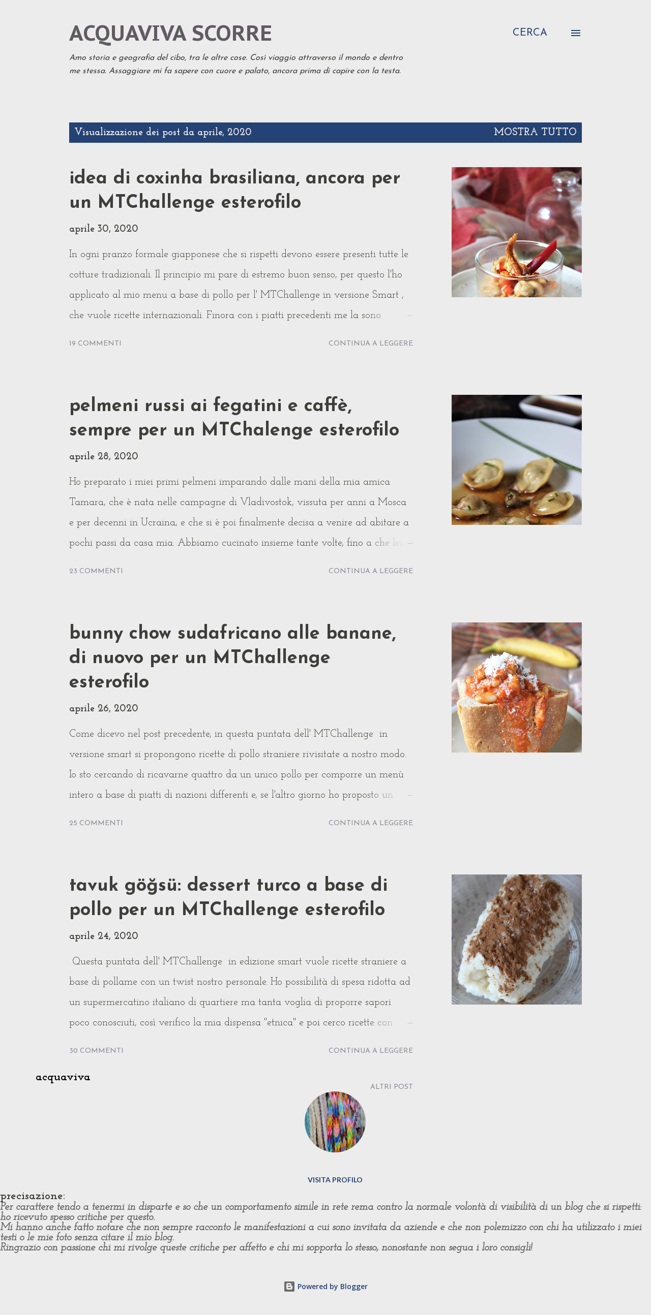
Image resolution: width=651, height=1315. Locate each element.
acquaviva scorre (170, 33)
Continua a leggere (371, 344)
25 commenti (96, 823)
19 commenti (95, 344)
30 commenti (96, 1051)
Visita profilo (335, 1179)
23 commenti (96, 571)
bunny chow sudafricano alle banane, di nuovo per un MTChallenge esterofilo (232, 658)
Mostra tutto (535, 133)
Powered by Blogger (325, 1286)
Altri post (391, 1087)
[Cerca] (530, 33)
